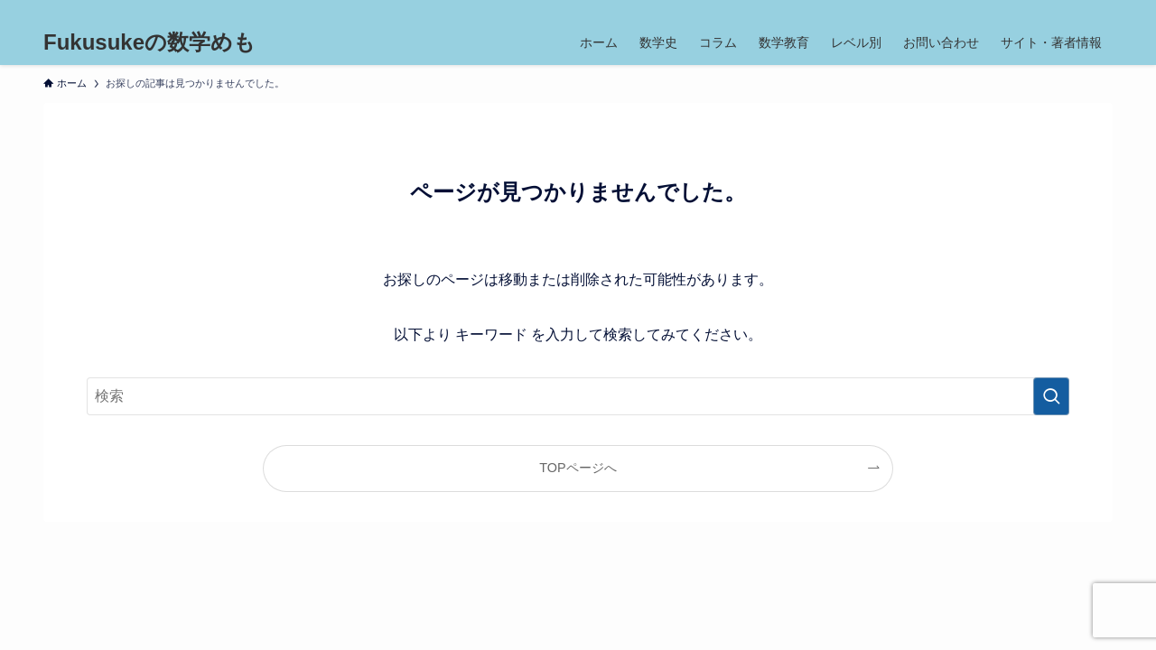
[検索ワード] (578, 396)
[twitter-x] (1007, 10)
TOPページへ (577, 467)
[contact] (1077, 10)
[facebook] (983, 10)
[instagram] (1030, 10)
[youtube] (1054, 10)
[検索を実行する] (1051, 396)
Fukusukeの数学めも (149, 42)
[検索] (1101, 10)
